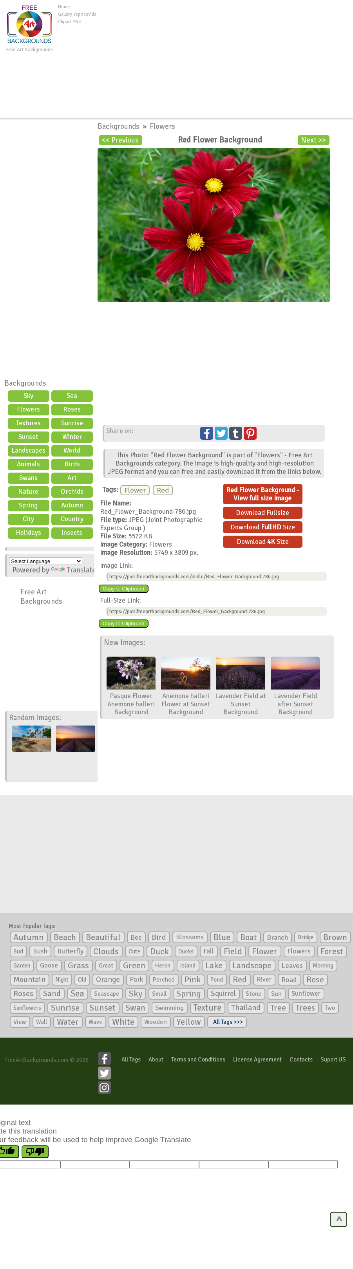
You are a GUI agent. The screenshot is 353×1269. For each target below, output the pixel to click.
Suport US (333, 1059)
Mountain (29, 979)
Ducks (186, 951)
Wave (95, 1021)
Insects (72, 533)
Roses (72, 409)
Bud (18, 951)
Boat (248, 937)
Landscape (252, 965)
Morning (323, 965)
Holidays (28, 533)
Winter (72, 437)
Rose (315, 979)
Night (61, 979)
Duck (159, 951)
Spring (28, 505)
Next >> (313, 140)
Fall (208, 951)
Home (64, 7)
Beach (65, 937)
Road (289, 979)
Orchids (72, 491)
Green (134, 965)
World (71, 450)
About (155, 1059)
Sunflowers (27, 1007)
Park (136, 979)
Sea (72, 396)
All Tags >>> (227, 1021)
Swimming (169, 1008)
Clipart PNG (69, 22)
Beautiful (103, 937)
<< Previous (120, 140)
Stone (253, 994)
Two (330, 1007)
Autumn (72, 505)
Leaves (292, 965)
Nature (28, 491)
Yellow (189, 1021)
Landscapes (28, 450)
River (264, 979)
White (123, 1021)
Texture (207, 1007)
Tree (278, 1007)
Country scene (72, 520)
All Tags (131, 1059)
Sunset (28, 437)
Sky (28, 396)
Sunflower (305, 993)
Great (106, 965)
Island (188, 965)
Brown (335, 937)
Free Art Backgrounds (41, 596)
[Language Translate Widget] (45, 561)
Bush (40, 951)
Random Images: (35, 717)
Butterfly (70, 951)
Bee (136, 937)
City (28, 519)
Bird (159, 937)
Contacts (301, 1059)
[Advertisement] (226, 58)
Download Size (262, 527)
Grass (78, 965)
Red (163, 490)
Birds (72, 464)
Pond (216, 979)
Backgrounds (25, 383)
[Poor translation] (35, 1151)
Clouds (106, 951)
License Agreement (257, 1059)
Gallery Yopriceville (77, 14)
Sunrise (72, 423)
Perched (164, 980)
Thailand (246, 1008)
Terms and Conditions (198, 1059)
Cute (134, 951)
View (19, 1022)
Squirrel (223, 993)
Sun (276, 994)
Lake (214, 965)
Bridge (305, 937)
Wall (41, 1021)
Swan (135, 1008)
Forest (331, 951)
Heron (162, 965)
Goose (49, 965)
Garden (21, 965)
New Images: (124, 642)
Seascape (106, 993)
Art (71, 478)
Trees (305, 1008)
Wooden (155, 1022)
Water (68, 1022)
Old (82, 979)
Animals (28, 464)
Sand (52, 993)
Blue (222, 937)
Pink (193, 979)
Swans (28, 478)
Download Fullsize (262, 513)
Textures (28, 423)
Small (159, 993)
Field (233, 951)
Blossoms (190, 937)
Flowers (28, 409)
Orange (108, 979)
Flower (135, 490)
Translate (73, 570)
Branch (277, 937)
